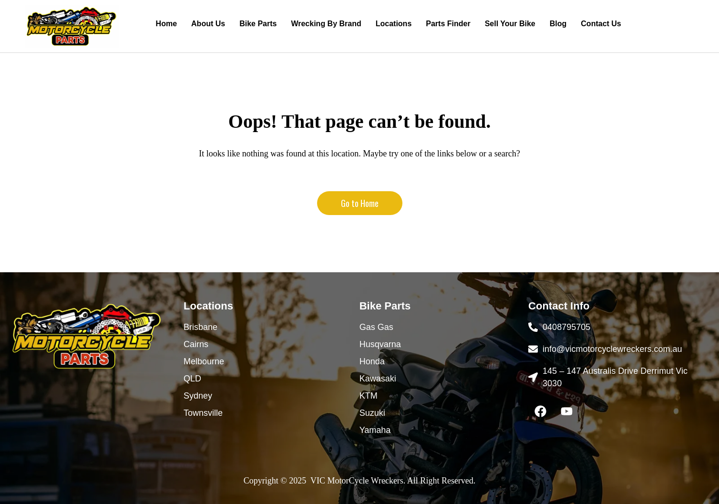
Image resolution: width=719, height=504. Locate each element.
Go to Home (360, 203)
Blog (558, 24)
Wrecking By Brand (326, 24)
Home (166, 24)
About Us (208, 24)
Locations (394, 24)
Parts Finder (448, 24)
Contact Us (601, 24)
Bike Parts (258, 24)
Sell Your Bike (510, 24)
